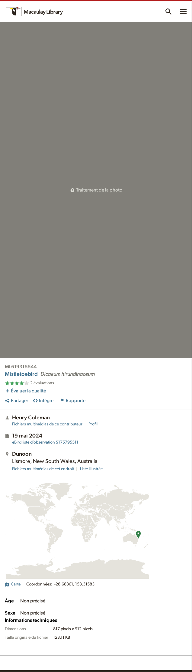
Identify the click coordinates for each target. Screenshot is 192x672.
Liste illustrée (91, 469)
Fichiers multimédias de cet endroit (43, 469)
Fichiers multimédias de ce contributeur (47, 424)
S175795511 (45, 442)
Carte (13, 584)
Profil (93, 424)
